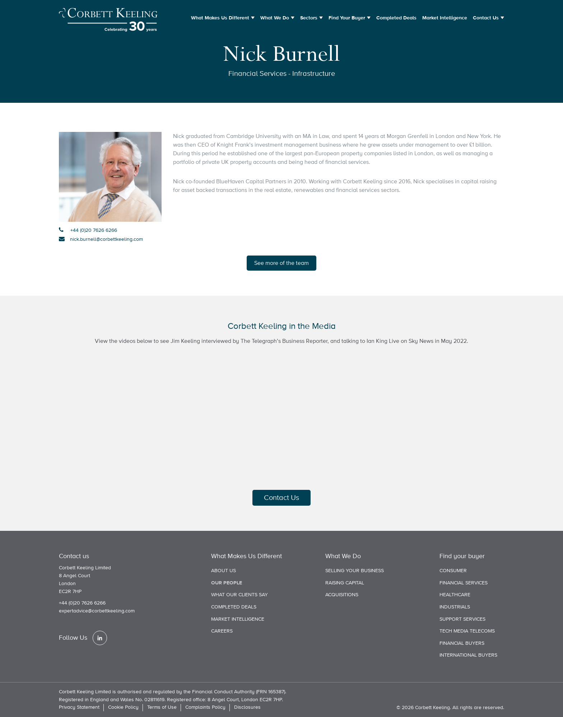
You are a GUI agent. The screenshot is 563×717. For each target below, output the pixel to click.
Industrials (454, 607)
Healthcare (454, 594)
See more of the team (281, 263)
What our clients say (239, 594)
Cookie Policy (123, 707)
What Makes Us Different (220, 17)
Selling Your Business (354, 570)
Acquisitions (341, 594)
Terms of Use (162, 707)
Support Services (462, 619)
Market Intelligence (444, 17)
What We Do (274, 17)
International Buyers (468, 655)
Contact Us (486, 17)
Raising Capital (344, 582)
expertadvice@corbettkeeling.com (97, 610)
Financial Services (463, 582)
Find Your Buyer (347, 17)
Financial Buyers (461, 643)
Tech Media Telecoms (467, 631)
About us (223, 570)
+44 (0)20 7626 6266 (93, 230)
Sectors (308, 17)
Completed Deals (396, 17)
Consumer (453, 570)
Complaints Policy (205, 707)
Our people (226, 582)
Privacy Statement (79, 707)
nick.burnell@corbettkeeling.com (106, 239)
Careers (222, 631)
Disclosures (247, 707)
